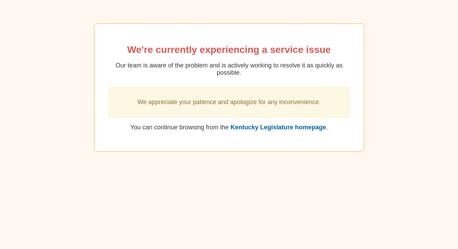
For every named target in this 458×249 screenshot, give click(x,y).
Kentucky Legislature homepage (278, 127)
